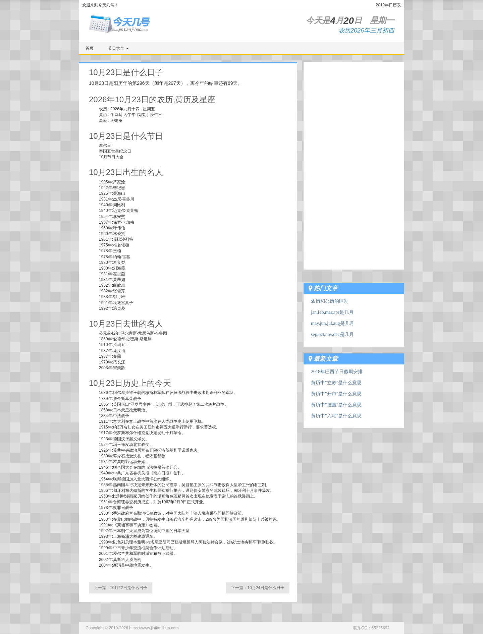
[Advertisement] (354, 162)
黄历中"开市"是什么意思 (336, 393)
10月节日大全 (111, 157)
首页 (90, 48)
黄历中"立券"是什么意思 (336, 382)
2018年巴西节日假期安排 (337, 371)
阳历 (118, 83)
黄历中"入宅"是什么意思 (336, 415)
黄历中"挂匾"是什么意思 (336, 404)
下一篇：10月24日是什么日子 (257, 587)
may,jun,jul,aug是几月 (332, 323)
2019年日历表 (388, 5)
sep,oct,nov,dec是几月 (332, 334)
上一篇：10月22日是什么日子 (120, 587)
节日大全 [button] (118, 48)
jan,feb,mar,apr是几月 (332, 312)
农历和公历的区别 (329, 301)
